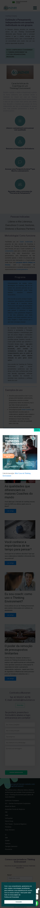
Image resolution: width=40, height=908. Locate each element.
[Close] (37, 430)
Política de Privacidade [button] (11, 897)
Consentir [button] (19, 902)
